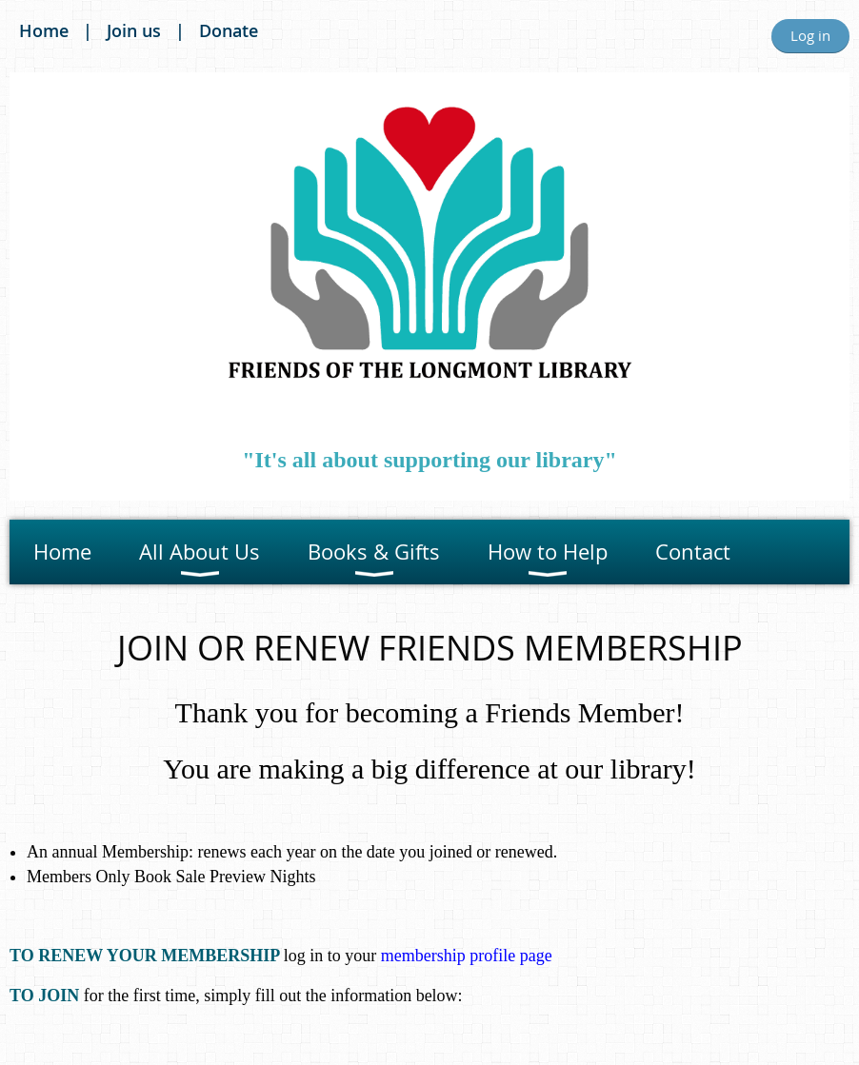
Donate (228, 30)
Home (44, 30)
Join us (134, 30)
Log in (810, 35)
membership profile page (466, 955)
